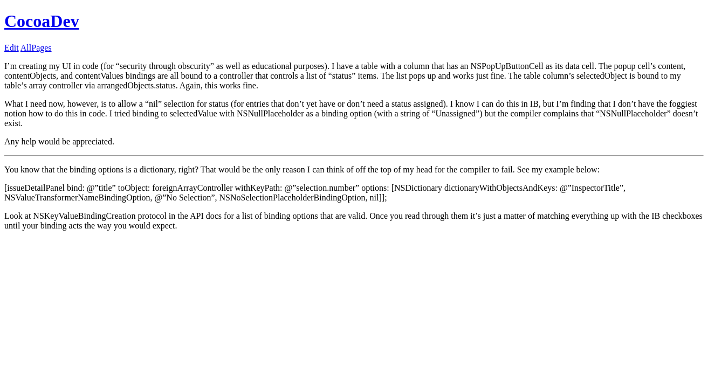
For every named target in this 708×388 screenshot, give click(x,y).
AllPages (36, 47)
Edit (11, 47)
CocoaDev (41, 21)
